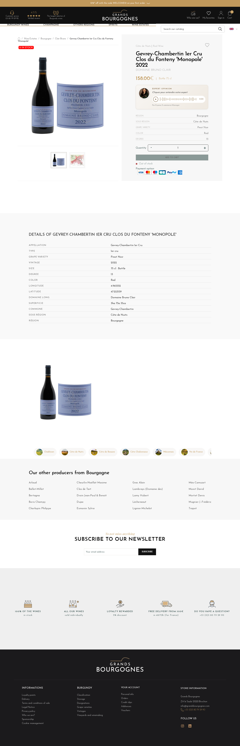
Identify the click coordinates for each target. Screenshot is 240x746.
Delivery (26, 697)
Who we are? (29, 709)
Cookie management (33, 716)
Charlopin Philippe (40, 509)
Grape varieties (85, 703)
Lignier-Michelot (142, 509)
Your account (131, 688)
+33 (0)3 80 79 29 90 (212, 616)
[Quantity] (178, 148)
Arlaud (33, 483)
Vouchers (125, 706)
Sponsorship (28, 713)
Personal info (128, 693)
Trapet (193, 509)
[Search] (193, 29)
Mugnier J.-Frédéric (200, 502)
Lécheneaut (139, 502)
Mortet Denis (197, 496)
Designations (84, 700)
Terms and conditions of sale (37, 700)
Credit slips (127, 700)
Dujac (80, 502)
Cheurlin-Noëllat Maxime (92, 483)
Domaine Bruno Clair (153, 70)
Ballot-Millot (36, 490)
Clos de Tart (84, 490)
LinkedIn (190, 720)
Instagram (183, 720)
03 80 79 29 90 (12, 18)
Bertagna (34, 496)
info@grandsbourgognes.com (196, 704)
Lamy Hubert (141, 496)
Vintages (81, 706)
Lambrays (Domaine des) (148, 490)
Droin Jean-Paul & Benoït (92, 496)
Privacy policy (29, 706)
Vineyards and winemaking (91, 709)
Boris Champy (37, 502)
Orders (125, 697)
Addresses (126, 703)
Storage (81, 697)
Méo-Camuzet (197, 483)
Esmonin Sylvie (85, 509)
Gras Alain (139, 483)
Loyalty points (29, 693)
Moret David (196, 490)
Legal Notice (29, 703)
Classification (84, 693)
